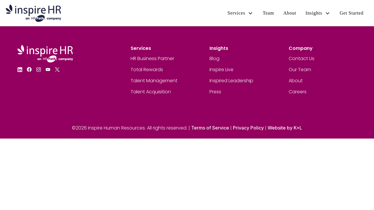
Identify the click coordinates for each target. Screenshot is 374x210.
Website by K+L (285, 128)
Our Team (300, 69)
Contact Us (301, 58)
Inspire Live (221, 69)
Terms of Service (210, 128)
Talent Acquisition (151, 91)
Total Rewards (147, 69)
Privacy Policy (248, 128)
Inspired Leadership (231, 80)
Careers (298, 91)
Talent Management (154, 80)
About (296, 80)
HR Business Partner (152, 58)
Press (215, 91)
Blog (214, 58)
